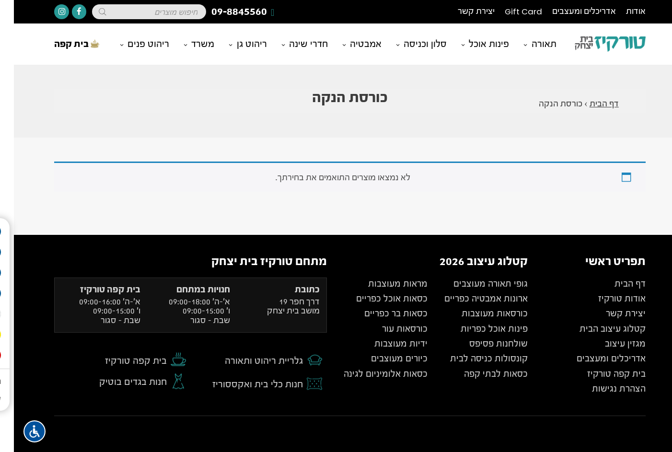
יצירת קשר (462, 11)
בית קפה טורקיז (122, 360)
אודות (622, 11)
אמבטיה (352, 43)
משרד (188, 43)
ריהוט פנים (134, 43)
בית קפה (62, 43)
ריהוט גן (238, 43)
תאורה (530, 43)
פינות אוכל (475, 43)
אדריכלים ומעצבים (570, 11)
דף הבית (590, 104)
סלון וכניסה (411, 43)
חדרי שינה (294, 43)
